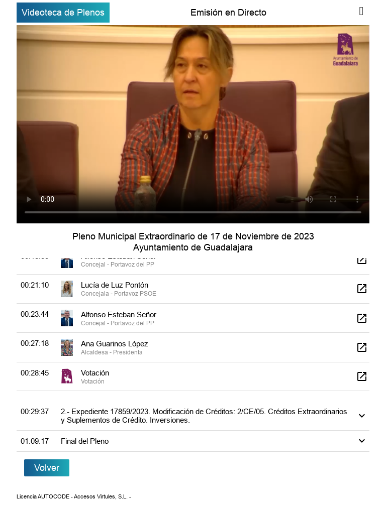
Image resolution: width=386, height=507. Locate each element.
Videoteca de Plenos (63, 12)
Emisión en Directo (228, 12)
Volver (46, 467)
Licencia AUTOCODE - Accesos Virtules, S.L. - (74, 496)
